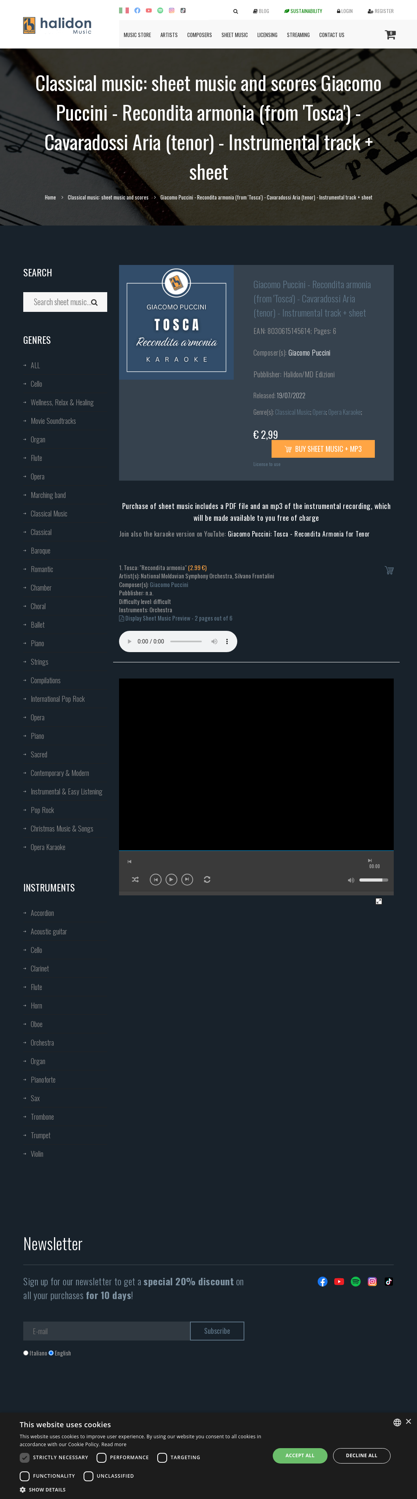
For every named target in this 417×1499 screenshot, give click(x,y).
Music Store (137, 35)
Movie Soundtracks (53, 421)
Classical (41, 532)
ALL (35, 365)
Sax (35, 1098)
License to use (267, 464)
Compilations (46, 680)
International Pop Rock (58, 699)
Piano (37, 643)
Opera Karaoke (48, 847)
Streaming (298, 35)
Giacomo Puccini (310, 352)
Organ (38, 439)
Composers (199, 35)
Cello (36, 383)
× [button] (408, 1422)
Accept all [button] (300, 1455)
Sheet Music (235, 35)
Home (50, 197)
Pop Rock (42, 810)
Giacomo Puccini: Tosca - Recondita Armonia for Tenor (299, 534)
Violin (37, 1153)
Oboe (37, 1024)
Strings (39, 661)
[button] (141, 1489)
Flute (36, 458)
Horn (36, 1005)
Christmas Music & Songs (62, 828)
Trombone (42, 1116)
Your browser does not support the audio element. (178, 641)
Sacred (39, 754)
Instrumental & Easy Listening (66, 791)
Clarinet (40, 968)
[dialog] (208, 1456)
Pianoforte (43, 1079)
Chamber (41, 587)
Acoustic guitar (49, 931)
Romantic (42, 569)
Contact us (331, 35)
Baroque (40, 550)
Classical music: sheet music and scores (108, 197)
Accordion (42, 913)
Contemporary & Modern (60, 773)
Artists (169, 35)
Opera (38, 476)
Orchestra (42, 1042)
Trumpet (40, 1135)
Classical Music (49, 513)
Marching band (48, 495)
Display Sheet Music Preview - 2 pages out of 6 (176, 617)
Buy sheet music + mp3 (323, 449)
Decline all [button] (362, 1455)
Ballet (38, 624)
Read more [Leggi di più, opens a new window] (114, 1444)
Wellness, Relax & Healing (62, 402)
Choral (38, 606)
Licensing (267, 35)
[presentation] (83, 1389)
